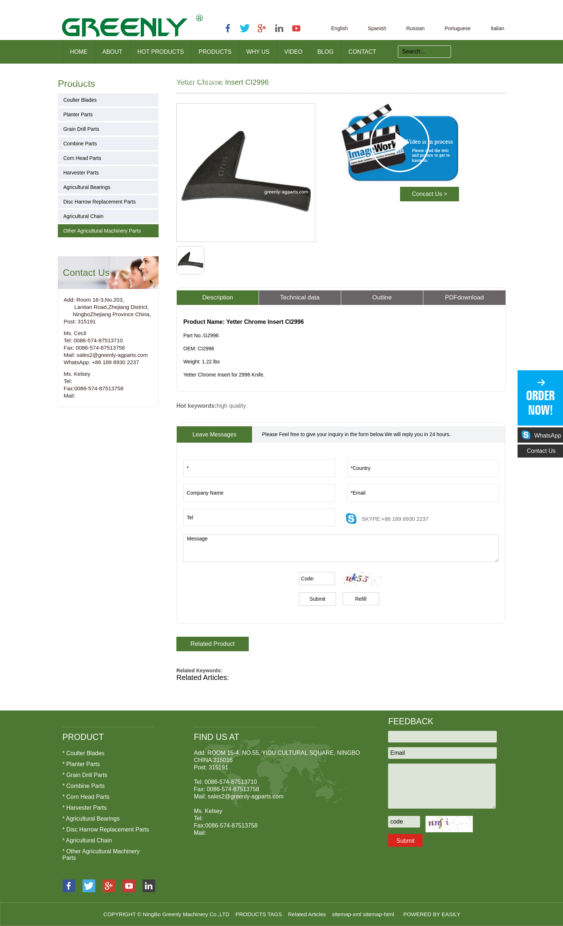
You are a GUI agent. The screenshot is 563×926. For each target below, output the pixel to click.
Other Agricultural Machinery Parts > (149, 80)
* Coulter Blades (84, 753)
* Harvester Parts (85, 808)
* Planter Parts (81, 764)
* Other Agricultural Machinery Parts (101, 854)
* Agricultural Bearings (91, 819)
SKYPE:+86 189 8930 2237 (395, 519)
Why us (257, 52)
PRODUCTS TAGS (259, 914)
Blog (326, 52)
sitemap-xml (347, 914)
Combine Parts (80, 143)
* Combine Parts (84, 786)
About (113, 52)
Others (213, 80)
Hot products (160, 52)
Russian (415, 28)
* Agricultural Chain (87, 840)
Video (293, 52)
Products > (79, 80)
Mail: (69, 395)
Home (79, 52)
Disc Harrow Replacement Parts (99, 202)
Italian (497, 28)
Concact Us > (429, 194)
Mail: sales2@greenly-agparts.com (106, 355)
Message (341, 548)
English (339, 28)
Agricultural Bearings (86, 187)
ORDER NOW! (540, 403)
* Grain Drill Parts (85, 775)
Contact (362, 52)
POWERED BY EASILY (431, 914)
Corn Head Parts (82, 158)
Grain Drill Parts (81, 129)
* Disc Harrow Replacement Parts (106, 829)
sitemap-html (379, 914)
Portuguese (458, 28)
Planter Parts (78, 114)
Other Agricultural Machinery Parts (102, 231)
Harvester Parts (81, 173)
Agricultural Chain (83, 216)
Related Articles (307, 914)
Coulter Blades (80, 100)
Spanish (377, 28)
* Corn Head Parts (86, 797)
